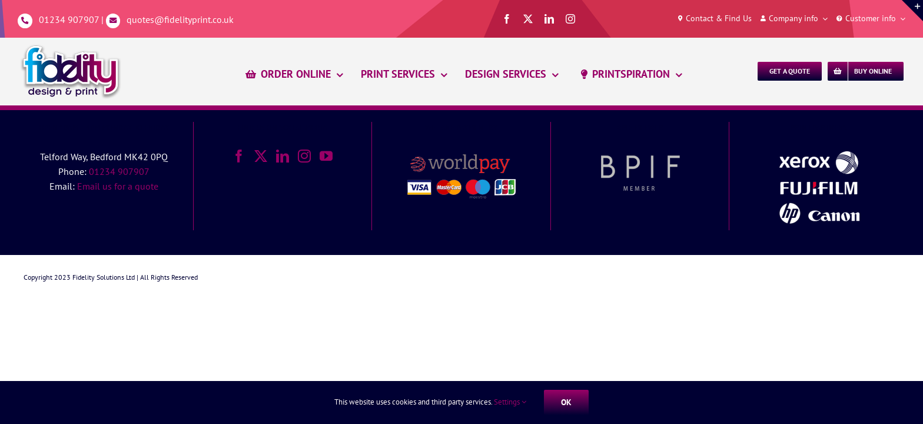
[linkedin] (549, 19)
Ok (566, 402)
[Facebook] (239, 156)
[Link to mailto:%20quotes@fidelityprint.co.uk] (113, 21)
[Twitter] (260, 156)
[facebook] (507, 19)
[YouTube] (326, 156)
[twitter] (528, 19)
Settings (510, 402)
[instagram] (570, 19)
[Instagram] (304, 156)
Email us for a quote (117, 186)
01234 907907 (69, 19)
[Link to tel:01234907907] (25, 21)
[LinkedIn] (282, 156)
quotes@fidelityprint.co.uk (180, 19)
